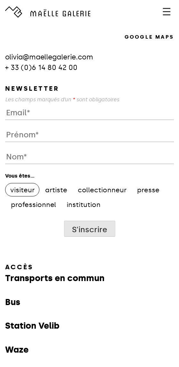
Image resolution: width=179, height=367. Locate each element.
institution (84, 205)
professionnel (33, 205)
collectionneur (102, 190)
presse (148, 190)
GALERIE (60, 13)
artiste (56, 190)
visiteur (22, 190)
